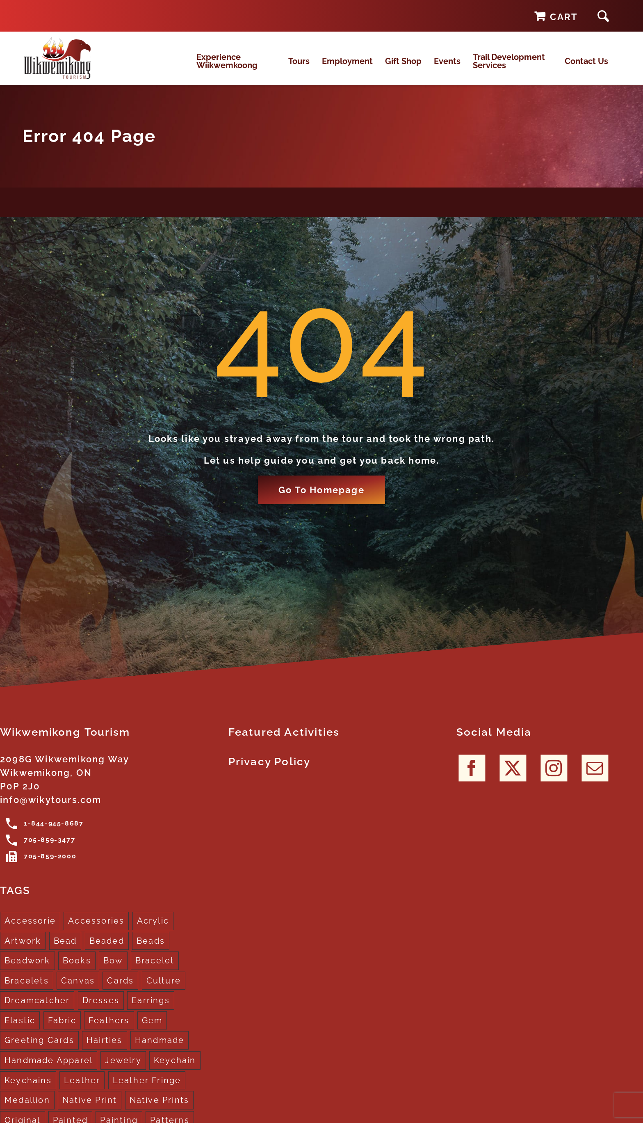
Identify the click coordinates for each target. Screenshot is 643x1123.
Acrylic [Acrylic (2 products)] (153, 931)
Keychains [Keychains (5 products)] (28, 1091)
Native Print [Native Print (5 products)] (89, 1110)
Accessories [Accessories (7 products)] (96, 931)
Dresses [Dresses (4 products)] (100, 1011)
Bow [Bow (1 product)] (113, 971)
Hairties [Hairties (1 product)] (105, 1051)
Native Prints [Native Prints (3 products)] (159, 1110)
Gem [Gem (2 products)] (152, 1031)
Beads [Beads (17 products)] (151, 951)
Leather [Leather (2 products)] (82, 1091)
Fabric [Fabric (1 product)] (62, 1031)
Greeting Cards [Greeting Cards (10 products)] (39, 1051)
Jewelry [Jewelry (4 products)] (123, 1070)
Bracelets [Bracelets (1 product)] (27, 991)
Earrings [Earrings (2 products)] (151, 1011)
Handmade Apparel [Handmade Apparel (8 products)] (49, 1070)
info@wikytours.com (51, 810)
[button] (603, 16)
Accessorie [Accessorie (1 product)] (30, 931)
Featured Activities (284, 742)
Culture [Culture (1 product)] (163, 991)
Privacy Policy (269, 772)
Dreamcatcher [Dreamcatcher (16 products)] (37, 1011)
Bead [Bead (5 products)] (65, 951)
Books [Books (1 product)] (77, 971)
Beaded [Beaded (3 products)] (106, 951)
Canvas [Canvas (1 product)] (78, 991)
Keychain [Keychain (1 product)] (175, 1070)
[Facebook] (471, 778)
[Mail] (594, 778)
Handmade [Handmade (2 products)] (160, 1051)
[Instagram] (553, 778)
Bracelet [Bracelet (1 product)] (155, 971)
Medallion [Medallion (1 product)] (27, 1110)
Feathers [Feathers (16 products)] (109, 1031)
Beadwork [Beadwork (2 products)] (27, 971)
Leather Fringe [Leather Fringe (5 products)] (147, 1091)
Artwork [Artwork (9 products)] (23, 951)
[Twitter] (512, 778)
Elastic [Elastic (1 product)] (20, 1031)
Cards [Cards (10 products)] (120, 991)
